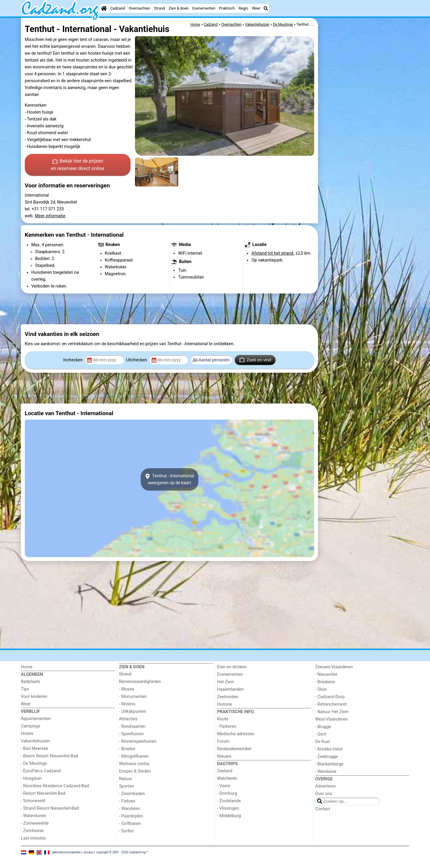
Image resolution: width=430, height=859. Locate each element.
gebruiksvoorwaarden (66, 852)
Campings (30, 726)
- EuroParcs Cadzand (41, 771)
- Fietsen (127, 801)
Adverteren (325, 786)
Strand (159, 8)
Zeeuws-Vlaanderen (334, 667)
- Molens (127, 704)
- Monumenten (133, 696)
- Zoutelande (229, 800)
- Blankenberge (329, 764)
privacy (88, 852)
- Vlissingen (228, 808)
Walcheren (227, 778)
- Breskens (325, 681)
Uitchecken (137, 360)
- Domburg (227, 793)
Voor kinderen (34, 696)
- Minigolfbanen (134, 756)
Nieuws (224, 756)
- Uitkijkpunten (132, 711)
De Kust (322, 741)
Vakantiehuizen (35, 741)
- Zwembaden (132, 793)
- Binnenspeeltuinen (137, 741)
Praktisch (227, 8)
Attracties (128, 719)
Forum (223, 741)
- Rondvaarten (132, 726)
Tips (25, 689)
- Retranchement (331, 704)
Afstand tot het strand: (272, 253)
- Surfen (126, 831)
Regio (243, 8)
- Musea (126, 689)
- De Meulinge (34, 763)
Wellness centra (134, 763)
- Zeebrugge (326, 756)
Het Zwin (225, 681)
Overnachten (139, 8)
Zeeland (224, 771)
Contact (322, 808)
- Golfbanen (130, 823)
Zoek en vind (255, 360)
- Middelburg (229, 815)
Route (222, 719)
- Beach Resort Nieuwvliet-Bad (49, 756)
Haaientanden (230, 689)
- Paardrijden (131, 816)
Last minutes (33, 838)
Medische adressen (235, 733)
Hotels (27, 733)
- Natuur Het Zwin (332, 711)
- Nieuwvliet (326, 674)
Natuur (125, 778)
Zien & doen (179, 8)
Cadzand (117, 8)
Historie (224, 704)
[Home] (104, 8)
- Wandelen (129, 808)
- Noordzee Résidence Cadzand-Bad (55, 785)
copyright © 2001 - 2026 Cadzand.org (121, 852)
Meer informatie (50, 215)
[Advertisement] (364, 155)
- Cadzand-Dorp (330, 696)
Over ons (323, 793)
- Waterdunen (33, 815)
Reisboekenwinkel (234, 748)
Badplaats (30, 681)
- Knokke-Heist (329, 749)
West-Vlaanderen (331, 719)
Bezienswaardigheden (140, 681)
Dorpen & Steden (135, 771)
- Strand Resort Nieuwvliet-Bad (50, 808)
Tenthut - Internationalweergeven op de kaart (169, 479)
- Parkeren (226, 726)
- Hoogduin (31, 778)
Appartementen (35, 718)
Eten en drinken (231, 667)
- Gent (321, 734)
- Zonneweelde (35, 823)
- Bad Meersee (34, 748)
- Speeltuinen (131, 733)
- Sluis (321, 689)
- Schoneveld (33, 800)
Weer (256, 8)
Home (27, 667)
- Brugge (323, 726)
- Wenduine (326, 771)
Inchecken (73, 360)
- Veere (223, 785)
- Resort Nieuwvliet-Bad (43, 793)
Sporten (126, 786)
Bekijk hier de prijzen (78, 165)
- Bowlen (127, 748)
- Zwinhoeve (32, 830)
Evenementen (203, 8)
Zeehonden (228, 696)
